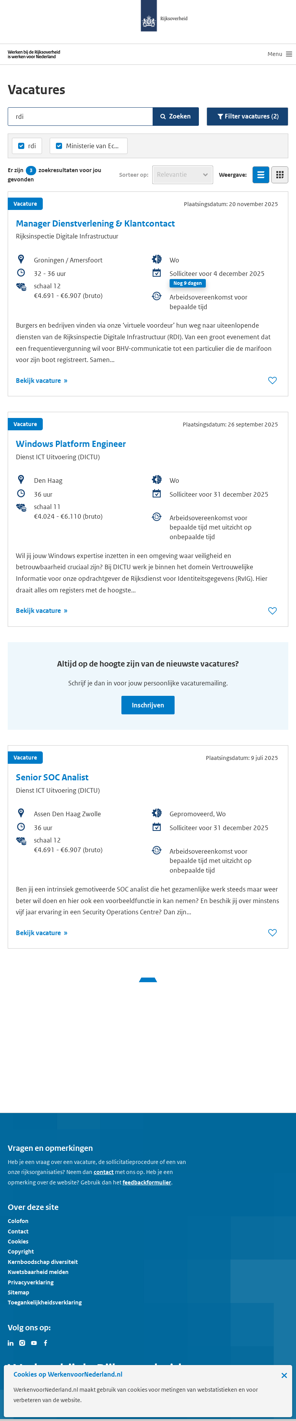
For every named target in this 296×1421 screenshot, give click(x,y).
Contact (18, 1231)
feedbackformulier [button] (147, 1182)
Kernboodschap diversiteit (43, 1261)
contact (104, 1172)
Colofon (18, 1221)
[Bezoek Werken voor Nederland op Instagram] (22, 1342)
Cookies (18, 1241)
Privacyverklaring (31, 1282)
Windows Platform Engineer (71, 444)
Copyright (21, 1251)
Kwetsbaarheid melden (38, 1272)
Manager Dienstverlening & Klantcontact (95, 223)
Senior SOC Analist (52, 777)
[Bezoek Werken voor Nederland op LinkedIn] (11, 1342)
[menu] (280, 54)
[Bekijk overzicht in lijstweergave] (260, 174)
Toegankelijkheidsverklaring (45, 1302)
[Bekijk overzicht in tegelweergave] (279, 174)
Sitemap (18, 1292)
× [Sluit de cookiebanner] (284, 1375)
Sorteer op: (133, 174)
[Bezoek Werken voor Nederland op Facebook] (45, 1342)
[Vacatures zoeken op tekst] (84, 116)
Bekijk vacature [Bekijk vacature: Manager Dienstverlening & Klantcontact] (39, 380)
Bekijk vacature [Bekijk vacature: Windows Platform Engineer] (39, 610)
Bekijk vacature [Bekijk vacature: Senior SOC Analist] (39, 933)
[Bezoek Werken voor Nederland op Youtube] (34, 1342)
